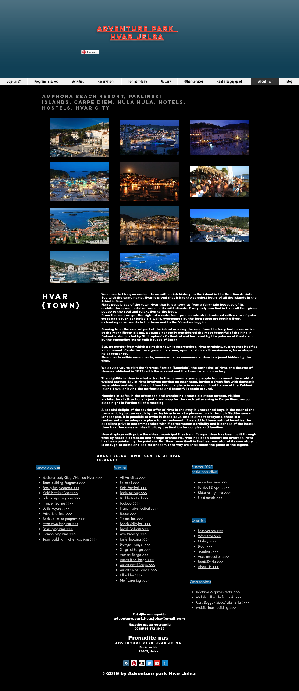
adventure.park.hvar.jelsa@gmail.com (149, 618)
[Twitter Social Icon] (149, 663)
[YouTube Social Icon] (157, 663)
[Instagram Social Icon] (126, 663)
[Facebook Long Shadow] (165, 663)
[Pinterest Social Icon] (134, 663)
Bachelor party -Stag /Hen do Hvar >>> (72, 477)
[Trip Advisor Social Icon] (142, 663)
